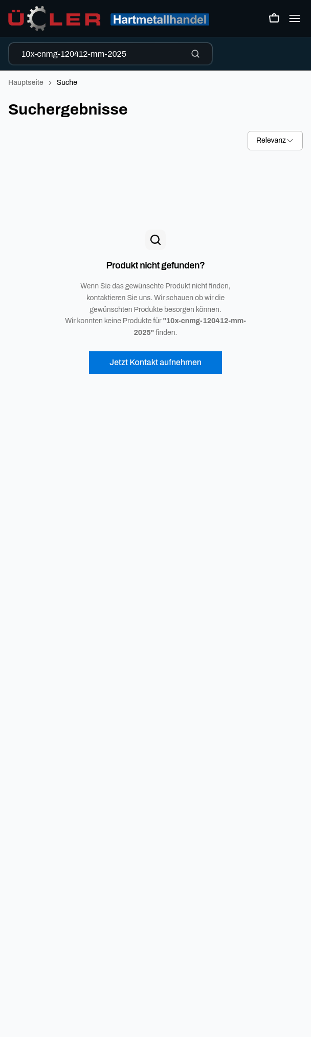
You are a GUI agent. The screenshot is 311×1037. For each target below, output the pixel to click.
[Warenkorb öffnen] (274, 18)
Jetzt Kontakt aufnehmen (155, 362)
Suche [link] (67, 82)
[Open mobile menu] (294, 18)
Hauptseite (25, 82)
